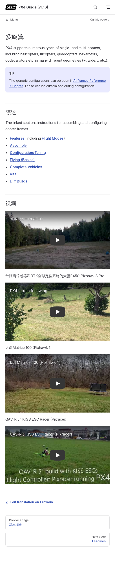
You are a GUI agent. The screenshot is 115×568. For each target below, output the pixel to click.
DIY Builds (18, 181)
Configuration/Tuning (28, 152)
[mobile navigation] (107, 7)
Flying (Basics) (22, 159)
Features (17, 138)
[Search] (95, 7)
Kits (13, 174)
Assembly (18, 145)
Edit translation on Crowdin (29, 502)
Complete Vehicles (26, 167)
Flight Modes (53, 138)
